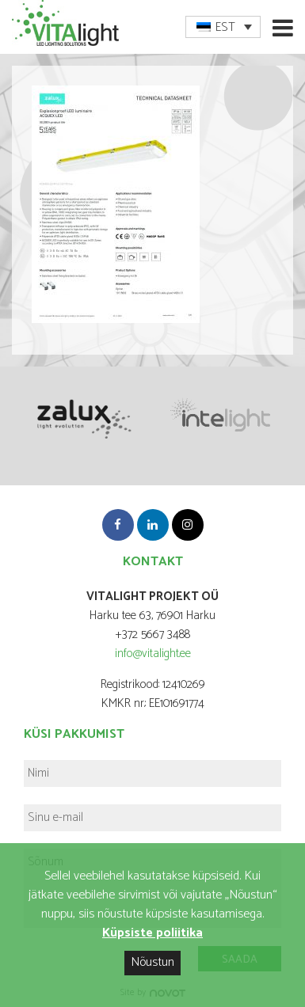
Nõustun (152, 962)
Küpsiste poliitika (152, 933)
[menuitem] (223, 27)
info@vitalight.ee (153, 653)
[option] (82, 417)
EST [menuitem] (225, 27)
